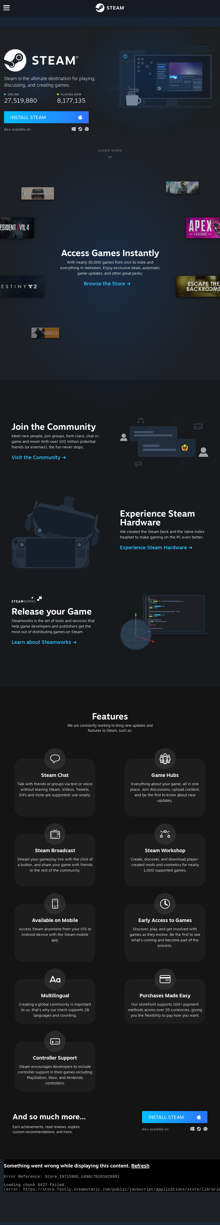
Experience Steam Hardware (154, 547)
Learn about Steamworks (42, 642)
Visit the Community (37, 457)
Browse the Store (105, 283)
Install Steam (28, 117)
